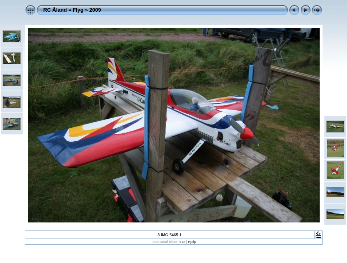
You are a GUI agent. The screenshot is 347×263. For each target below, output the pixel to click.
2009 (95, 10)
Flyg (78, 10)
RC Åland (55, 10)
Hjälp (192, 242)
